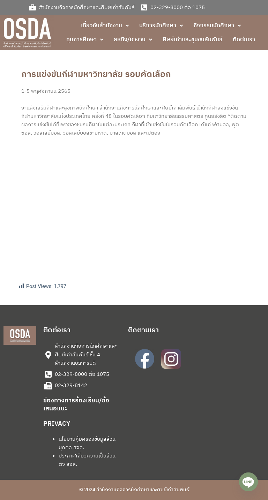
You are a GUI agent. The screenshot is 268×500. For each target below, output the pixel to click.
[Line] (248, 481)
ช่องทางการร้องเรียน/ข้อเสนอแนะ (76, 404)
